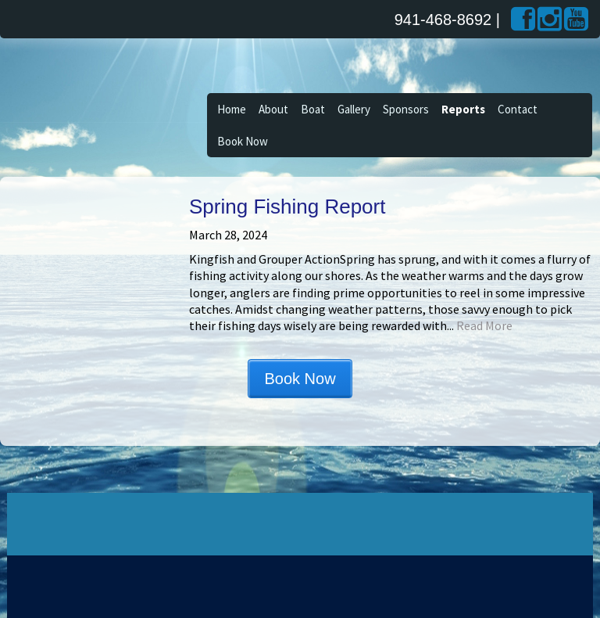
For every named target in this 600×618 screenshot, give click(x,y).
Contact (518, 109)
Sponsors (406, 109)
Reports (463, 109)
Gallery (354, 109)
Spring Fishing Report (287, 206)
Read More (484, 325)
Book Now (242, 141)
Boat (313, 109)
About (273, 109)
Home (231, 109)
